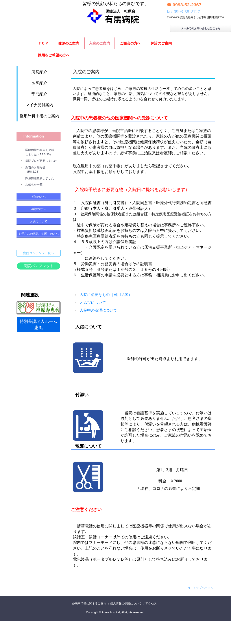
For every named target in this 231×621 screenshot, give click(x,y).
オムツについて (93, 303)
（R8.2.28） (33, 171)
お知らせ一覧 (34, 184)
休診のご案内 (161, 43)
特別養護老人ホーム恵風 (38, 324)
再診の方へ (38, 209)
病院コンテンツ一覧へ (38, 253)
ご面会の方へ (130, 43)
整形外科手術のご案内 (39, 116)
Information (34, 136)
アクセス (151, 603)
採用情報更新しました (39, 178)
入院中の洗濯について (98, 310)
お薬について (38, 221)
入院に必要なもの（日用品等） (106, 295)
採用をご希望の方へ (54, 55)
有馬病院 (115, 12)
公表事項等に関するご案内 (89, 603)
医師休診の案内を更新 (39, 150)
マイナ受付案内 (39, 105)
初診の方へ (38, 196)
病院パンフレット (39, 266)
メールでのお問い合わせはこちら (200, 28)
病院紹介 (39, 72)
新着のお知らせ (35, 167)
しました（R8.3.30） (39, 154)
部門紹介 (39, 94)
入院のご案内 (99, 43)
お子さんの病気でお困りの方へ (38, 233)
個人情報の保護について (126, 603)
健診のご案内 (68, 43)
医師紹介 (39, 83)
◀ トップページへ (200, 587)
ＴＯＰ (43, 43)
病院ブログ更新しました (41, 160)
